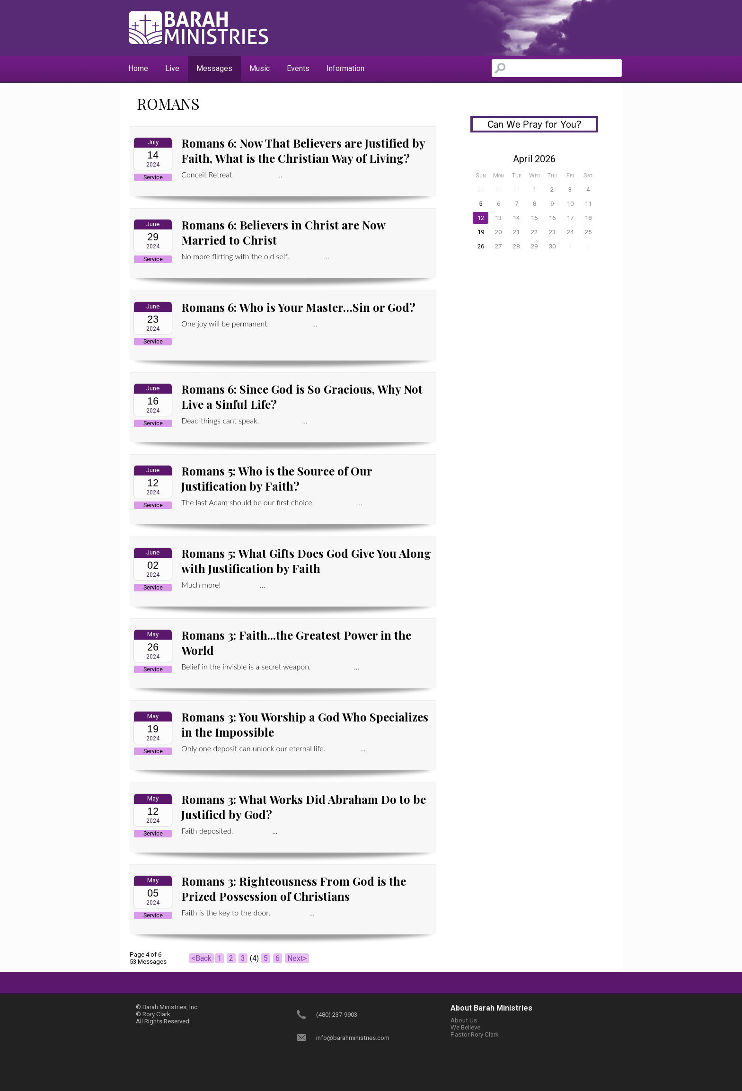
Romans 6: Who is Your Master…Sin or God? (298, 307)
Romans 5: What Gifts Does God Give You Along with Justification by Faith (306, 561)
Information (345, 68)
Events (298, 68)
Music (259, 68)
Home (138, 68)
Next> (297, 958)
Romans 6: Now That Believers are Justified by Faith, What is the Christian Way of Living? (303, 150)
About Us (463, 1020)
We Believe (465, 1027)
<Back (201, 958)
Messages (214, 68)
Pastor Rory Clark (474, 1034)
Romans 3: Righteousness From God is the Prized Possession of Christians (293, 888)
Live (172, 68)
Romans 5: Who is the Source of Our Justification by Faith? (276, 478)
